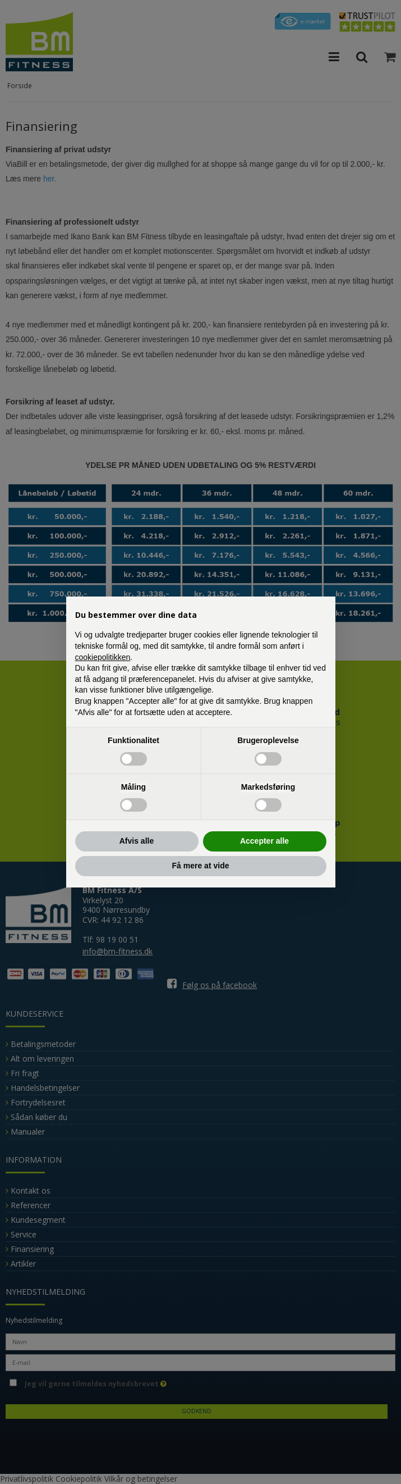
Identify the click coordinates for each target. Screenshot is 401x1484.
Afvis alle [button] (136, 840)
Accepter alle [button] (264, 840)
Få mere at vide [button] (200, 865)
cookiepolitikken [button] (103, 657)
